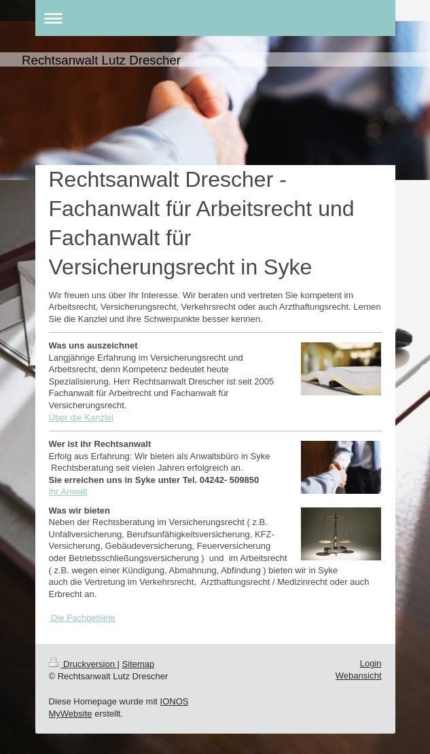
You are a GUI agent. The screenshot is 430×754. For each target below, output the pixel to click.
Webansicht (359, 675)
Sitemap (138, 664)
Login (371, 663)
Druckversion (83, 664)
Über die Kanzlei (81, 417)
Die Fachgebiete (82, 618)
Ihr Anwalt (68, 491)
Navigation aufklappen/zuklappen (215, 18)
